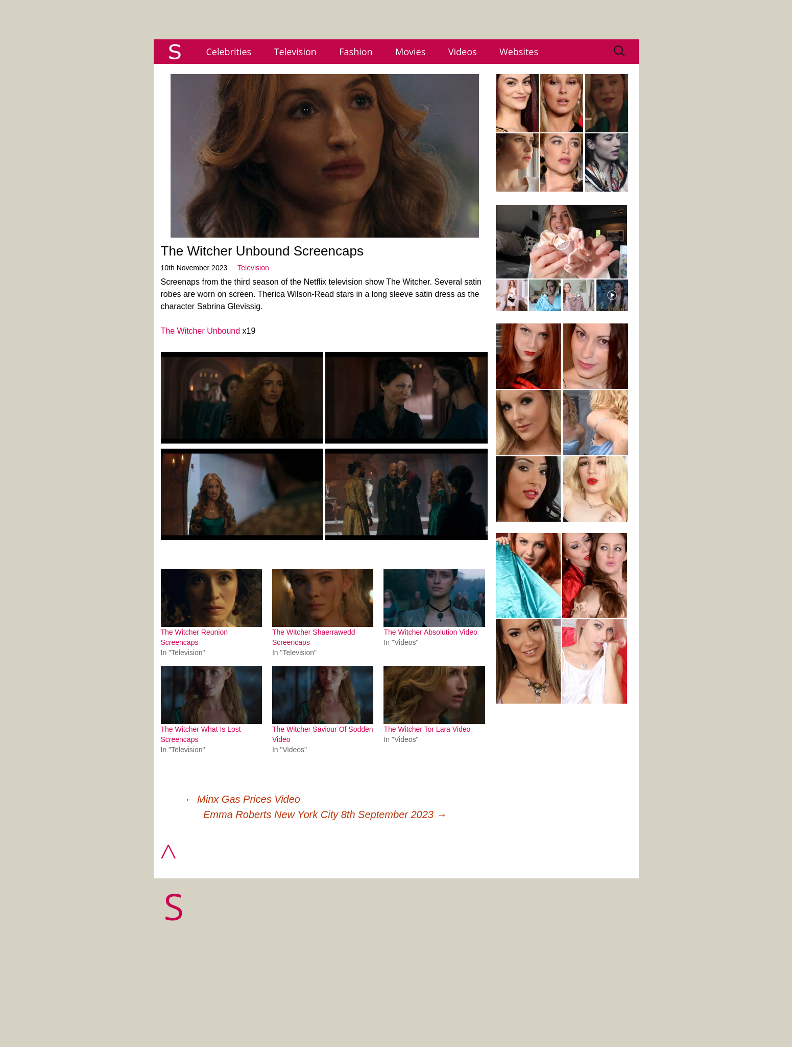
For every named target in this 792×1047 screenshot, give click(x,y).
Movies (410, 51)
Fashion (355, 51)
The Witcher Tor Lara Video (426, 729)
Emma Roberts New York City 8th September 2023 (324, 814)
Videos (462, 51)
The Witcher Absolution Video (430, 632)
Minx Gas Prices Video (242, 799)
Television (295, 51)
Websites (518, 51)
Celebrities (229, 51)
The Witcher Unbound (201, 331)
